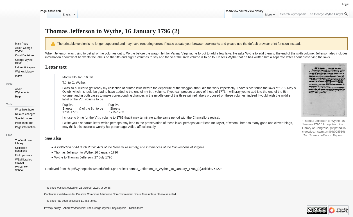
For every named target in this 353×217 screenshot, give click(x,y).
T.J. (64, 82)
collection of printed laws (125, 88)
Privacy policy (52, 208)
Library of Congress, (315, 128)
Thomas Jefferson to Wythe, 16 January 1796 (86, 152)
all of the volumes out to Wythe (113, 53)
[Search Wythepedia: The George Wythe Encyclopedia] (314, 14)
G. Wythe (78, 82)
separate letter (283, 57)
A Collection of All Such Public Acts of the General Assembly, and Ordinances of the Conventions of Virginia (129, 147)
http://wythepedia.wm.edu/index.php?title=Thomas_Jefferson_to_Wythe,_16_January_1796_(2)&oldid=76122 (144, 169)
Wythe (249, 53)
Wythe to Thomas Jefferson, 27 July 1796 (83, 157)
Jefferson (60, 53)
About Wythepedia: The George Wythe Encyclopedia (94, 208)
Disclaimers (136, 208)
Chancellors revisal (205, 117)
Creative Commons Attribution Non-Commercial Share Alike (111, 194)
